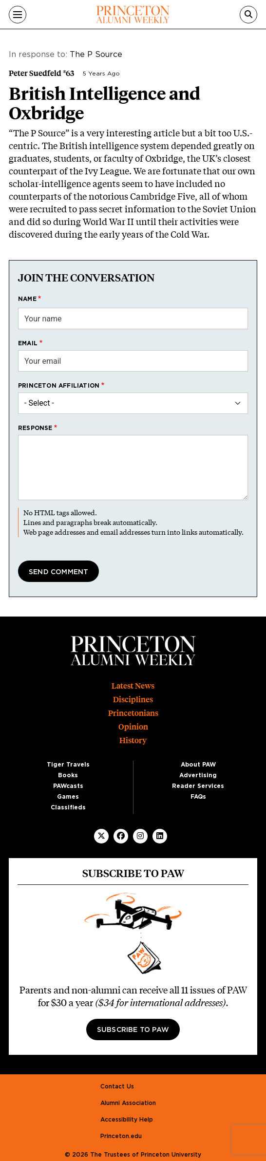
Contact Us (117, 1086)
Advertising (198, 775)
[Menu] (17, 14)
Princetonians (133, 713)
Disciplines (133, 699)
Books (68, 775)
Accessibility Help (126, 1120)
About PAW (198, 765)
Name (27, 299)
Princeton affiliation (58, 386)
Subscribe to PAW (133, 1030)
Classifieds (68, 807)
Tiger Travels (68, 765)
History (133, 740)
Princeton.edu (121, 1136)
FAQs (198, 797)
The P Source (96, 54)
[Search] (248, 14)
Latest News (133, 686)
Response (35, 428)
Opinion (133, 726)
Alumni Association (128, 1103)
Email (28, 343)
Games (68, 797)
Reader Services (198, 786)
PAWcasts (68, 786)
